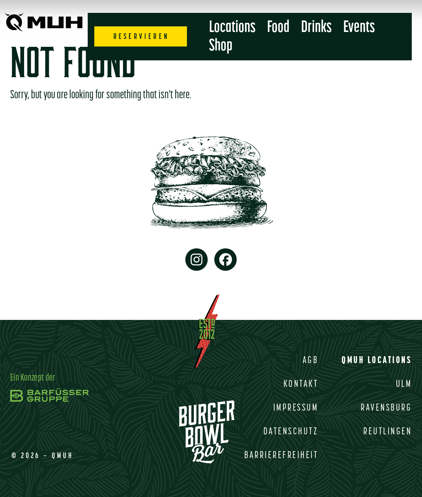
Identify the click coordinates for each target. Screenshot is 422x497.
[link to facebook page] (225, 259)
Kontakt (301, 384)
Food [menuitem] (278, 27)
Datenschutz (290, 432)
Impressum (295, 408)
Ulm (404, 384)
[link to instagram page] (196, 259)
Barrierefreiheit (281, 455)
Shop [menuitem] (220, 46)
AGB (310, 361)
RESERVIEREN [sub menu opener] (141, 37)
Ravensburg (386, 408)
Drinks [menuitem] (316, 27)
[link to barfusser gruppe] (49, 393)
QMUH (63, 456)
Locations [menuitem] (232, 27)
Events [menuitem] (359, 27)
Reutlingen (387, 432)
